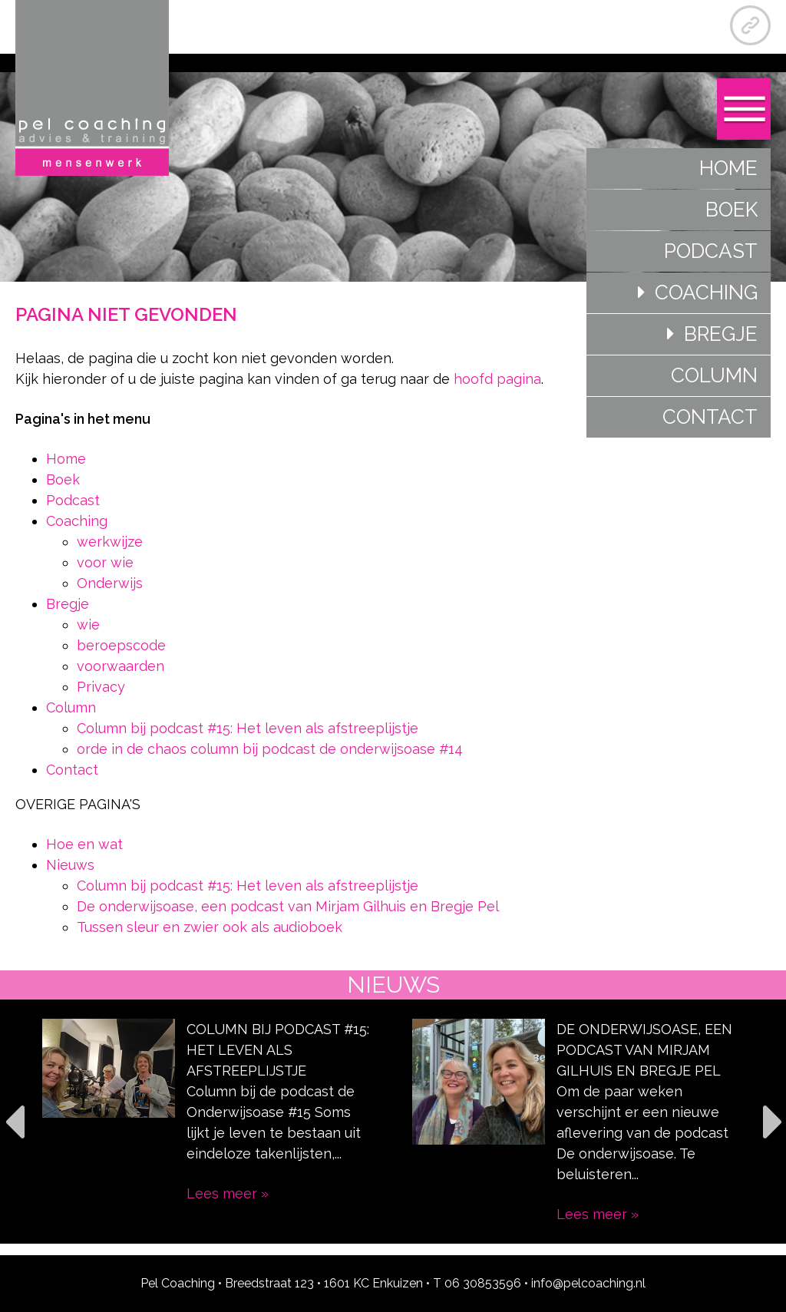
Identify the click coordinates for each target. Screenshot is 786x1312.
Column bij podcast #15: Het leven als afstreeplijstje (247, 728)
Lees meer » (228, 1193)
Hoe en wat (84, 844)
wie (88, 624)
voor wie (105, 562)
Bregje (721, 333)
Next (772, 1121)
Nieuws (70, 865)
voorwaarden (120, 666)
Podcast (711, 251)
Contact (710, 416)
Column (714, 375)
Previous (13, 1121)
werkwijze (110, 542)
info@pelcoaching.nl (588, 1283)
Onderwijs (110, 583)
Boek (731, 209)
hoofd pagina (497, 379)
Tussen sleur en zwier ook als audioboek (209, 927)
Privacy (101, 687)
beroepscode (121, 645)
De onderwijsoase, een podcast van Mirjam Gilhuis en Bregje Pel (288, 906)
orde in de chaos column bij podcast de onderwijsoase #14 (270, 749)
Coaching (706, 292)
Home (728, 168)
